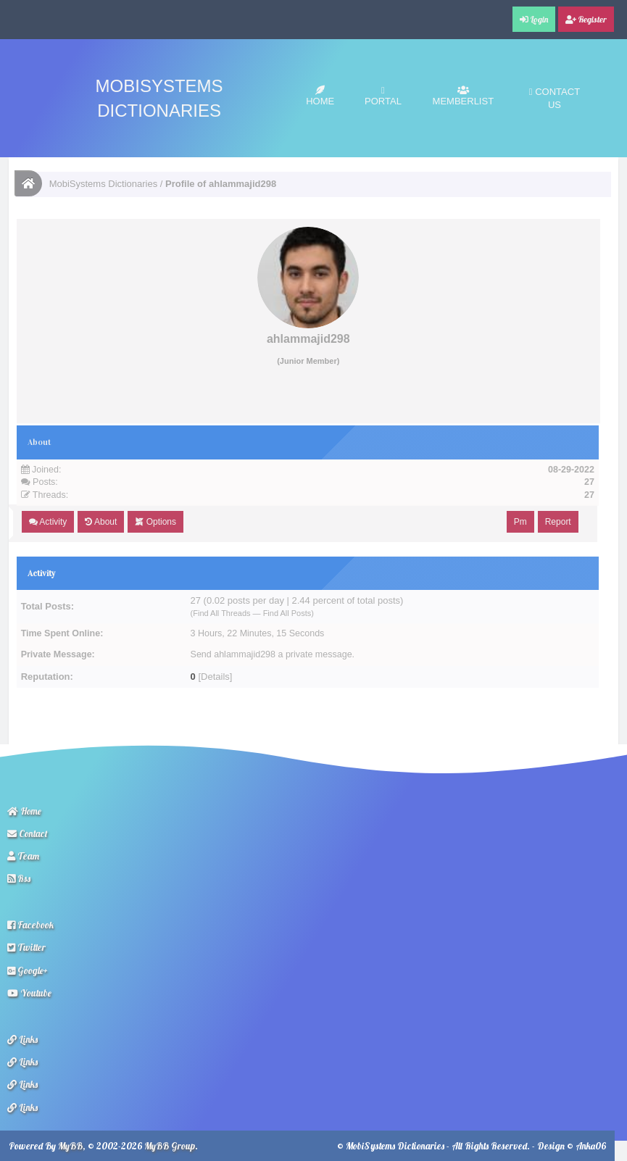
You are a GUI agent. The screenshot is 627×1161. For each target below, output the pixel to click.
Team (23, 856)
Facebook (30, 925)
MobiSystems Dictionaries (103, 183)
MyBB (70, 1146)
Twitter (26, 947)
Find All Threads (221, 613)
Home (320, 96)
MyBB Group (169, 1146)
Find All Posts (287, 613)
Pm (520, 522)
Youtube (29, 993)
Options (155, 522)
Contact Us (554, 98)
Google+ (27, 970)
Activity (48, 522)
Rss (18, 878)
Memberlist (463, 96)
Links (22, 1039)
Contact (27, 833)
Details (215, 676)
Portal (383, 96)
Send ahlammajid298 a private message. (273, 654)
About (101, 522)
